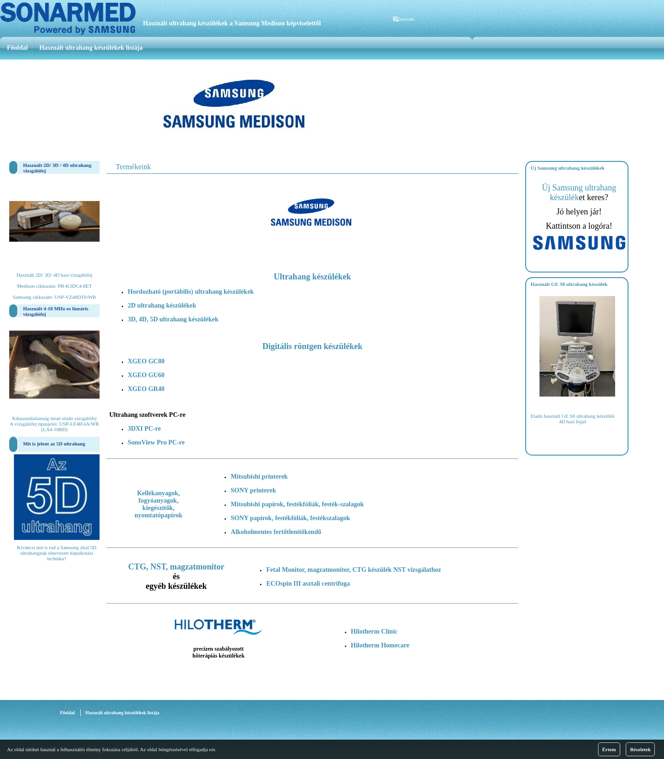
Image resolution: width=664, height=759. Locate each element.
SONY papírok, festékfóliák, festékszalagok (290, 518)
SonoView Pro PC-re (156, 442)
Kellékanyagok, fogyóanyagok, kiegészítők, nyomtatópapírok (159, 504)
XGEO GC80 (146, 361)
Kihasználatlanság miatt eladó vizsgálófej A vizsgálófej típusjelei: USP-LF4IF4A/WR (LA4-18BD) (54, 423)
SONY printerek (253, 490)
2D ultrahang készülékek (162, 305)
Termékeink (133, 167)
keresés (406, 19)
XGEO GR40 (146, 388)
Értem (609, 749)
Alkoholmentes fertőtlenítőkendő (276, 531)
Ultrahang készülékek (312, 276)
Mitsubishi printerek (259, 476)
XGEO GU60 (146, 375)
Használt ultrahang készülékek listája (90, 47)
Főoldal (17, 47)
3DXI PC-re (144, 428)
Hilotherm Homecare (380, 645)
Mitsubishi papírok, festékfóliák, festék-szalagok (297, 504)
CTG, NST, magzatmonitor (176, 566)
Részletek (640, 749)
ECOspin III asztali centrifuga (308, 583)
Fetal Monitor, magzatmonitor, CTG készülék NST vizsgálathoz (353, 569)
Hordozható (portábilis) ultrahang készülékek (191, 291)
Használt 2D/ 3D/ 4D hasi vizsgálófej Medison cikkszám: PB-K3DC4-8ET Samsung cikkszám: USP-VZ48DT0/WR (54, 286)
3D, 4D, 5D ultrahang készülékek (173, 319)
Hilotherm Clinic (374, 631)
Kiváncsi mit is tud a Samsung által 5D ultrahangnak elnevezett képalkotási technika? (56, 553)
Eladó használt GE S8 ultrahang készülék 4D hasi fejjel (573, 418)
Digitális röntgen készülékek (312, 346)
